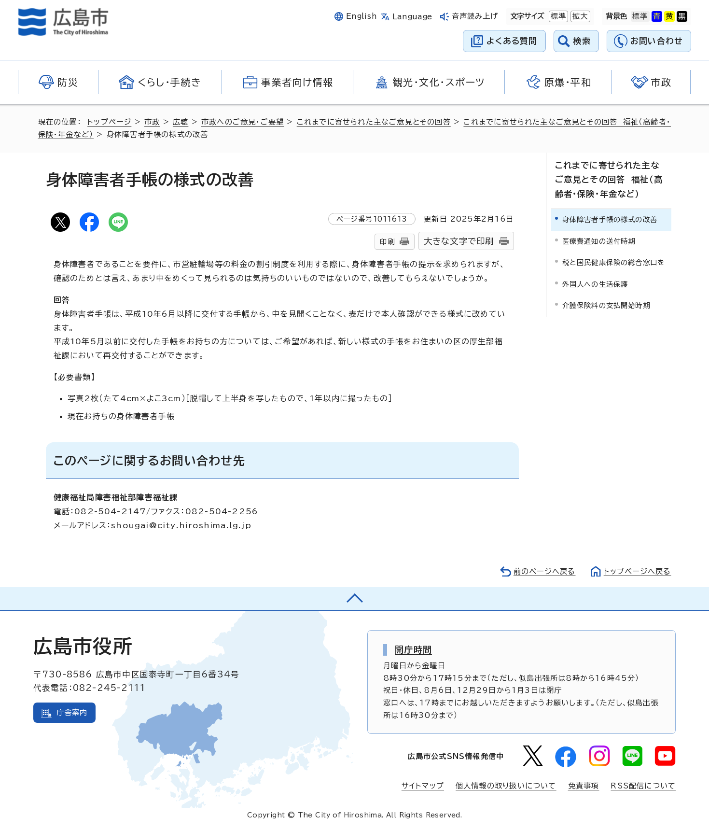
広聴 (180, 122)
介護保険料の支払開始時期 (606, 305)
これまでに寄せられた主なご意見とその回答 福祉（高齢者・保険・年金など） (609, 179)
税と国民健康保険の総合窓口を (613, 262)
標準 (557, 16)
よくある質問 (512, 41)
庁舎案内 (72, 712)
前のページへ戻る (545, 571)
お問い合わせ (656, 41)
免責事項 (583, 785)
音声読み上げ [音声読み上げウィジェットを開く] (475, 16)
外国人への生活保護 (595, 284)
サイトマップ (423, 785)
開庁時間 (413, 649)
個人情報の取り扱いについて (506, 785)
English (361, 16)
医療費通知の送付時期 (599, 241)
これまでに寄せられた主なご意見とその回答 (374, 122)
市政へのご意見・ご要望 (242, 122)
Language (412, 16)
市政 (152, 122)
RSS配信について (643, 785)
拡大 (579, 16)
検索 (582, 41)
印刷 (387, 241)
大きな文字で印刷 (459, 241)
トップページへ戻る (637, 571)
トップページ (109, 122)
